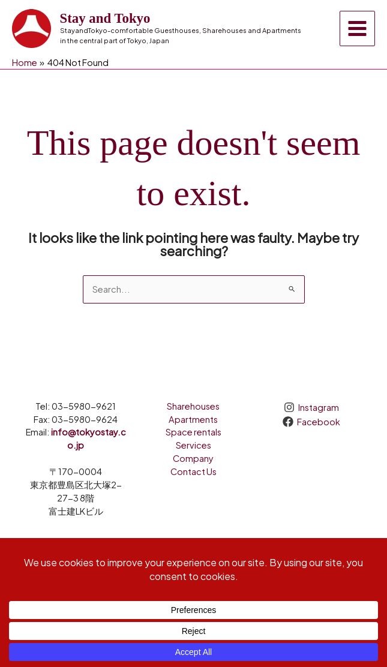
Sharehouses (193, 406)
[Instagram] (311, 407)
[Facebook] (311, 421)
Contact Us (193, 471)
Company (193, 458)
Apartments (193, 419)
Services (193, 445)
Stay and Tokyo (105, 18)
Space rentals (193, 431)
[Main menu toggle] (357, 28)
